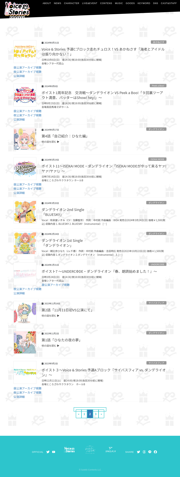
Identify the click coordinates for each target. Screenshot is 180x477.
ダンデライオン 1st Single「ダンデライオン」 (62, 243)
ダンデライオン (156, 129)
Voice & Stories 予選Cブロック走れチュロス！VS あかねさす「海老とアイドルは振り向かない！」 (103, 52)
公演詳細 (19, 76)
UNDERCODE (157, 264)
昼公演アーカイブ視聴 (27, 67)
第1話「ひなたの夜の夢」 (62, 339)
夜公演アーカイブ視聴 (27, 71)
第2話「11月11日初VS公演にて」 (68, 309)
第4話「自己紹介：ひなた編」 (65, 135)
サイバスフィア (156, 302)
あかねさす (158, 42)
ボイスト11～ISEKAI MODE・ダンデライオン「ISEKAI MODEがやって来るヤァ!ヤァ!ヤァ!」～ (104, 168)
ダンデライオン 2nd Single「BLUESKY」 (63, 212)
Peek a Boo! (158, 85)
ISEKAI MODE (157, 159)
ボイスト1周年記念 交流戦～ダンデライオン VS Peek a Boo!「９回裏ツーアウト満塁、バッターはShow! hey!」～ (102, 95)
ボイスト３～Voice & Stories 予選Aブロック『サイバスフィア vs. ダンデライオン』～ (104, 372)
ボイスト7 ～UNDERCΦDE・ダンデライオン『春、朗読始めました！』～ (99, 271)
